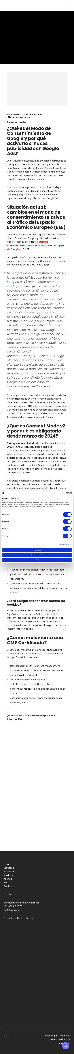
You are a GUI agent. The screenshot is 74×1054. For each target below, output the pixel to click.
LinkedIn (19, 918)
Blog (6, 882)
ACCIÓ (7, 894)
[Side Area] (65, 1045)
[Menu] (67, 5)
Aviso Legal (51, 1035)
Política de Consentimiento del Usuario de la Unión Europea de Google (35, 245)
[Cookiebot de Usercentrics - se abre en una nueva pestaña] (58, 493)
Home (7, 864)
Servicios (8, 875)
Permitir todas (37, 550)
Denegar (37, 559)
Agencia (8, 878)
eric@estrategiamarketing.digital (21, 902)
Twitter (29, 918)
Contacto (9, 886)
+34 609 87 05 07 (13, 906)
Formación (9, 871)
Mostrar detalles (63, 544)
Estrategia (9, 867)
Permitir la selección (37, 555)
